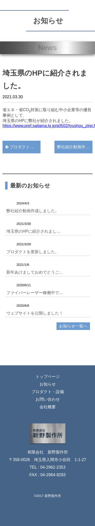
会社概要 (48, 407)
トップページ (47, 376)
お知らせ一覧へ (73, 326)
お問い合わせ (47, 399)
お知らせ (48, 384)
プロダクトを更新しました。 (23, 147)
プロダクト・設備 (47, 392)
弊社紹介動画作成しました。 (74, 147)
